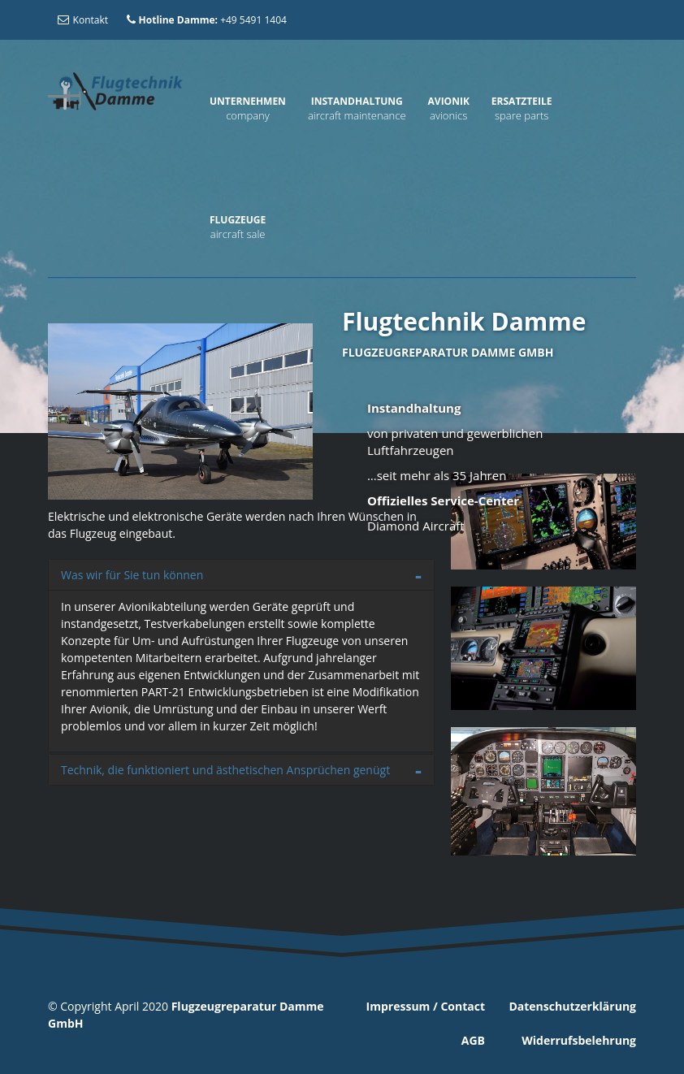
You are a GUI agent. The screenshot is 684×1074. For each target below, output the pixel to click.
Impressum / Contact (425, 1006)
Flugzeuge (238, 220)
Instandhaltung (357, 101)
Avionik (449, 101)
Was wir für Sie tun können (132, 574)
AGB (473, 1040)
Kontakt (82, 20)
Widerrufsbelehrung (579, 1040)
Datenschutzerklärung (572, 1006)
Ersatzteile (521, 101)
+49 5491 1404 (205, 20)
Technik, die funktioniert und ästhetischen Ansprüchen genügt (225, 769)
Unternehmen (248, 101)
